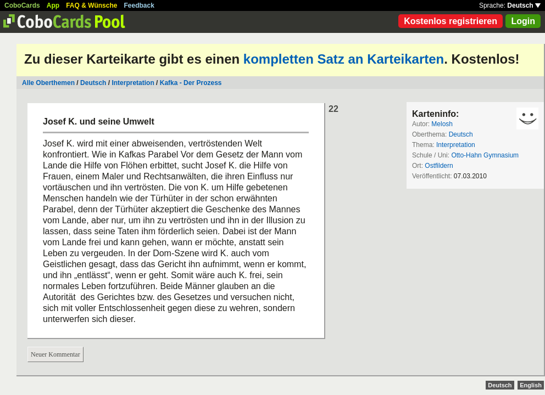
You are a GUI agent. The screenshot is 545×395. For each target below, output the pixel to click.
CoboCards (22, 5)
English (531, 385)
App (53, 5)
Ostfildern (439, 166)
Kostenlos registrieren (450, 21)
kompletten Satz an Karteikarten (343, 59)
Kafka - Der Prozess (191, 83)
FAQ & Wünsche (91, 5)
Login (523, 21)
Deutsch (524, 5)
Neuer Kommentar (55, 354)
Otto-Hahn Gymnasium (485, 155)
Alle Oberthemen (48, 83)
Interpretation (133, 83)
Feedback (139, 5)
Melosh (442, 124)
